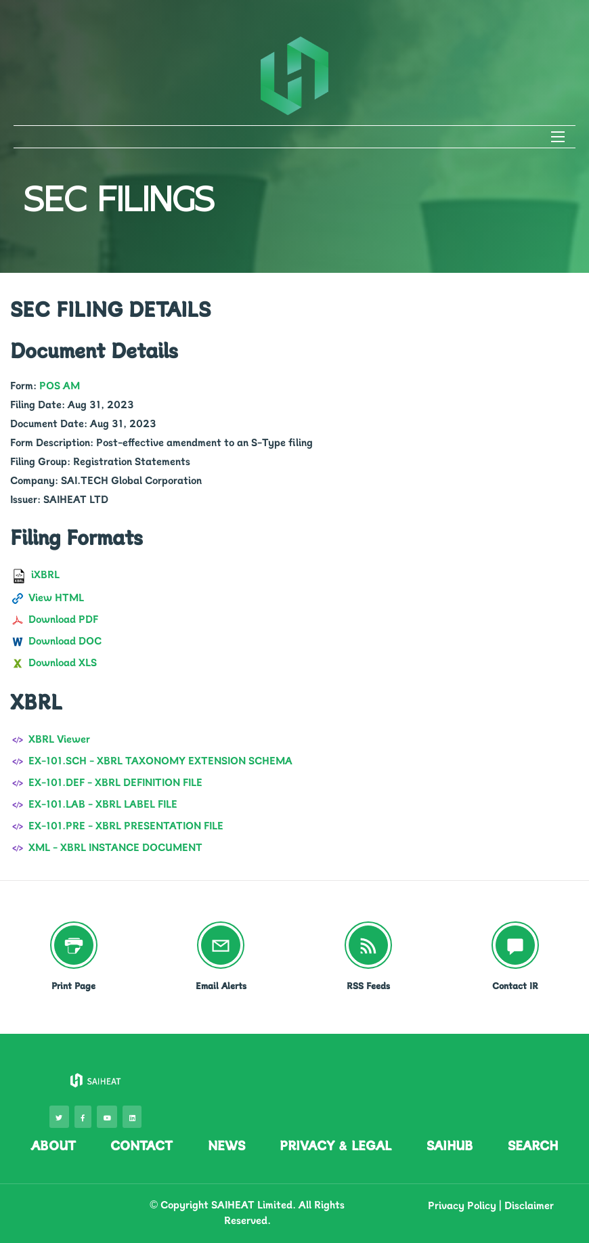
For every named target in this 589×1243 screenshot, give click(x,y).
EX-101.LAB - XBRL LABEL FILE (102, 804)
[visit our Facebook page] (82, 1117)
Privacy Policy (462, 1205)
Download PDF (63, 619)
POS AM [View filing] (59, 385)
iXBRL (45, 574)
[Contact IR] (515, 945)
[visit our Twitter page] (59, 1117)
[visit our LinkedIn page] (132, 1117)
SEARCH (533, 1145)
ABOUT (53, 1145)
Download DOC (65, 641)
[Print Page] (73, 945)
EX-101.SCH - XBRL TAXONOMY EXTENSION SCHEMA (160, 761)
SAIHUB (450, 1145)
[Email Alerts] (220, 945)
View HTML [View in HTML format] (56, 597)
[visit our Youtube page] (107, 1117)
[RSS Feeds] (368, 945)
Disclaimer (529, 1205)
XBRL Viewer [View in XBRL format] (59, 739)
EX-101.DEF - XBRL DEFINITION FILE (115, 782)
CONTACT (141, 1145)
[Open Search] (558, 136)
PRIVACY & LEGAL (335, 1145)
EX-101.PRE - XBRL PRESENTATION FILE (125, 826)
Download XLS (62, 662)
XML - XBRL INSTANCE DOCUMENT (115, 847)
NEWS (226, 1145)
